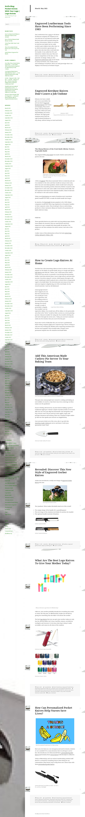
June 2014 (7, 414)
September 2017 (9, 339)
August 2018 (8, 313)
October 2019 (8, 279)
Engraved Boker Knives (10, 457)
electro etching (45, 341)
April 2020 (7, 265)
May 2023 (7, 175)
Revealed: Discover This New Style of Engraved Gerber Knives (53, 472)
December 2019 (8, 274)
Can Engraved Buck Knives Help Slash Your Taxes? (12, 74)
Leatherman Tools (9, 490)
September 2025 (9, 118)
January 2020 (8, 272)
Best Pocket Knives (9, 448)
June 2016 (7, 376)
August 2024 (8, 144)
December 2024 (8, 134)
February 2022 (8, 212)
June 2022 (7, 202)
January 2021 (8, 243)
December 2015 (8, 390)
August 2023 (8, 168)
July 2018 (7, 315)
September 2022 (9, 195)
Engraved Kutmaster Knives (11, 467)
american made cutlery (40, 453)
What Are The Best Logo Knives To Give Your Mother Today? (54, 562)
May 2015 (7, 402)
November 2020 (8, 248)
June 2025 (7, 122)
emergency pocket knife (55, 800)
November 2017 (8, 335)
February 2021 (8, 241)
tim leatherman (57, 76)
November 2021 (8, 219)
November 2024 (8, 137)
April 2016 (7, 380)
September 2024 (9, 142)
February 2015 (8, 405)
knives (46, 134)
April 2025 (7, 125)
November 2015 (8, 392)
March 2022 (8, 209)
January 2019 (8, 301)
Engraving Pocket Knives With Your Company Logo (12, 477)
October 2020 (8, 250)
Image (37, 244)
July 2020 (7, 257)
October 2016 (8, 366)
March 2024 (8, 156)
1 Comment (67, 245)
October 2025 (8, 115)
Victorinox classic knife (40, 693)
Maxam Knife (8, 495)
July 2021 (7, 229)
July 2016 (7, 373)
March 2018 (8, 325)
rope (50, 134)
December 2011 (8, 429)
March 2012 (8, 426)
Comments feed (8, 531)
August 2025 (8, 120)
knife (44, 134)
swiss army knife (67, 691)
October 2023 (8, 163)
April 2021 (7, 236)
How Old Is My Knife (10, 483)
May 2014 (7, 417)
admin (46, 74)
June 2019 (7, 289)
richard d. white (58, 245)
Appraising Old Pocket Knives (12, 445)
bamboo (66, 544)
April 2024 (7, 154)
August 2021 (8, 226)
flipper (43, 545)
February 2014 (8, 421)
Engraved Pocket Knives (10, 472)
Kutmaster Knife (9, 488)
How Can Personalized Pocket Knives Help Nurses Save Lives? (53, 710)
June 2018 (7, 318)
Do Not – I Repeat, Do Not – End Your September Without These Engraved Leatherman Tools (12, 82)
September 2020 (9, 253)
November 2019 (8, 277)
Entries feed (8, 528)
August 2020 (8, 255)
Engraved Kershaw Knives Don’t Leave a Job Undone (51, 92)
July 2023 (7, 171)
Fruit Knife (7, 480)
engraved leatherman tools (41, 76)
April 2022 (7, 207)
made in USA (72, 453)
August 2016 (8, 371)
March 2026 (8, 108)
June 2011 (7, 431)
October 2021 (8, 221)
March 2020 (8, 267)
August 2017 (8, 342)
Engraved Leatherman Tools (11, 469)
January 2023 (8, 185)
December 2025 (8, 113)
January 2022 (8, 214)
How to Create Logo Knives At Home (53, 262)
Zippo (6, 512)
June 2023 (7, 173)
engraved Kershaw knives (11, 465)
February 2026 (8, 110)
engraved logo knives (45, 691)
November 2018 (8, 306)
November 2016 (8, 364)
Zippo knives (8, 514)
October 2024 (8, 139)
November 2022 (8, 190)
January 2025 (8, 132)
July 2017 (7, 344)
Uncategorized (8, 507)
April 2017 (7, 351)
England (42, 181)
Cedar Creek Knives (9, 455)
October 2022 (8, 192)
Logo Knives (8, 493)
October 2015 (8, 395)
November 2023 (8, 161)
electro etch (39, 341)
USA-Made (7, 509)
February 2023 (8, 183)
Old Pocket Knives (9, 500)
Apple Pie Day (65, 453)
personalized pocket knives (46, 764)
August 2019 (8, 284)
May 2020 (7, 262)
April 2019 (7, 294)
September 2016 (9, 368)
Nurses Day (37, 802)
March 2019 (8, 296)
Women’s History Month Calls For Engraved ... (12, 95)
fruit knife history (41, 245)
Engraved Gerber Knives (11, 462)
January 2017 (8, 359)
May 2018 (7, 320)
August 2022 (8, 197)
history (52, 245)
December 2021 (8, 216)
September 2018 (9, 310)
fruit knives (45, 196)
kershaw (40, 134)
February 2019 (8, 298)
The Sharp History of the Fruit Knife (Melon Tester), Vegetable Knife (55, 150)
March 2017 (8, 354)
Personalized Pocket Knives (11, 502)
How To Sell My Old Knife (11, 485)
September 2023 (9, 166)
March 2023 (8, 180)
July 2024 (7, 147)
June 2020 (7, 260)
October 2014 (8, 409)
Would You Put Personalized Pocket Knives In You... (11, 87)
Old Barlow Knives (9, 497)
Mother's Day (59, 691)
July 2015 (7, 400)
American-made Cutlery (42, 423)
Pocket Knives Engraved (10, 505)
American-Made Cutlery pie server (53, 453)
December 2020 (8, 245)
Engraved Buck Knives (10, 460)
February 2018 (8, 327)
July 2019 (7, 286)
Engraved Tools (8, 474)
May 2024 (7, 151)
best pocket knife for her (48, 690)
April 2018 (7, 323)
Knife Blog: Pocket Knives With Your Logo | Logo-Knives (12, 10)
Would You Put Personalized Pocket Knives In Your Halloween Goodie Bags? (11, 91)
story (50, 34)
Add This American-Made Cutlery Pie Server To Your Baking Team (52, 358)
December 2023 (8, 159)
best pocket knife (39, 690)
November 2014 (8, 407)
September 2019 (9, 282)
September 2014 (9, 412)
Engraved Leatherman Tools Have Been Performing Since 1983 (53, 26)
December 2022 (8, 188)
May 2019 (7, 291)
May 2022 (7, 204)
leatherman (50, 76)
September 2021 (9, 224)
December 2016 (8, 361)
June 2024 (7, 149)
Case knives (8, 452)
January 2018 (8, 330)
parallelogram (48, 545)
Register (7, 524)
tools (62, 76)
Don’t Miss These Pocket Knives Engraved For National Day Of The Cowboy (12, 67)
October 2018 (8, 308)
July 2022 (7, 200)
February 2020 (8, 270)
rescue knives (54, 754)
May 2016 (7, 378)
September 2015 (9, 397)
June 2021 (7, 231)
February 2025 (8, 130)
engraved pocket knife (66, 800)
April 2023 (7, 178)
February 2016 (8, 385)
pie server (37, 454)
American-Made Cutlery (10, 443)
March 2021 (8, 238)
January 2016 (8, 388)
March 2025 (8, 127)
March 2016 (8, 383)
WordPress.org (8, 533)
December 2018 (8, 303)
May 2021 (7, 233)
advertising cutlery (66, 244)
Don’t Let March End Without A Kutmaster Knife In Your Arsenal (12, 35)
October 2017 (8, 337)
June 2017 (7, 347)
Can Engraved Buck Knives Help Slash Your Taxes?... (11, 72)
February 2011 (8, 433)
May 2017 (7, 349)
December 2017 (8, 332)
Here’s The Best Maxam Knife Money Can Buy (12, 40)
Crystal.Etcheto (48, 451)
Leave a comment (70, 76)
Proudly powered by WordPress (42, 813)
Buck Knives (8, 450)
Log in (6, 526)
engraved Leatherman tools (43, 59)
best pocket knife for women (61, 690)
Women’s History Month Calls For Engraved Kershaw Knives (11, 97)
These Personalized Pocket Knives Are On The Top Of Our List (12, 48)
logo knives (38, 272)
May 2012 (7, 424)
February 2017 (8, 356)
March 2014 (8, 419)
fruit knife (50, 155)
